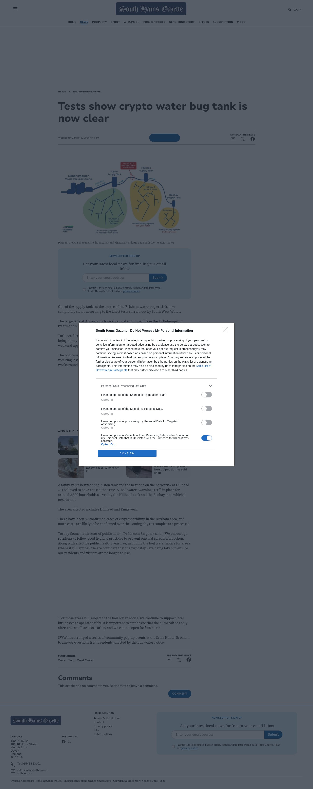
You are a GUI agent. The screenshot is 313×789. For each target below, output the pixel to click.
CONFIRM (127, 453)
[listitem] (156, 386)
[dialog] (156, 394)
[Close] (226, 331)
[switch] (206, 394)
